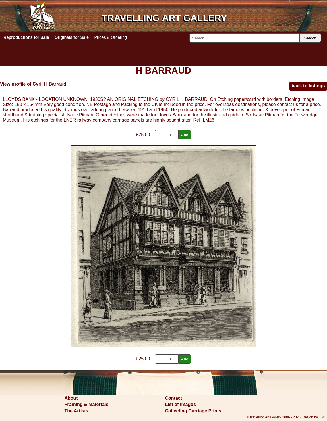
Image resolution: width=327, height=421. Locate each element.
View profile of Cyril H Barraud (33, 84)
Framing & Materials (87, 404)
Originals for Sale (72, 37)
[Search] (244, 38)
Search (310, 38)
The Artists (76, 410)
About (71, 398)
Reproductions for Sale (26, 37)
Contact (173, 398)
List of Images (180, 404)
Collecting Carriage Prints (193, 410)
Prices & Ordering (110, 37)
